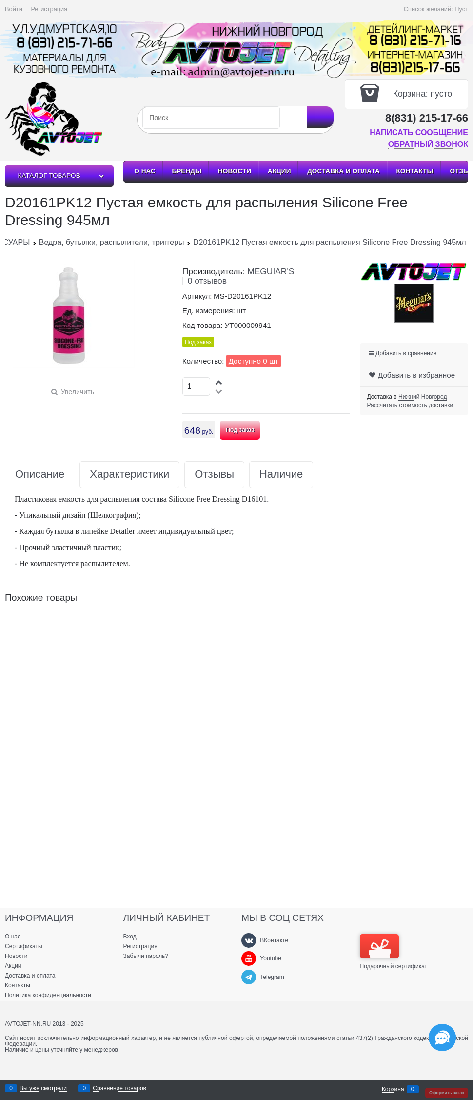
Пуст (461, 9)
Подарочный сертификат (394, 951)
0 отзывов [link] (207, 280)
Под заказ (240, 430)
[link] (422, 397)
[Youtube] (248, 958)
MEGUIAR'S (270, 271)
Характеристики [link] (129, 474)
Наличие (281, 474)
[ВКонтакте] (248, 940)
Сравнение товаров (119, 1088)
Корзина (393, 1089)
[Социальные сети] (442, 1037)
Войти (13, 9)
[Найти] (320, 117)
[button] (219, 382)
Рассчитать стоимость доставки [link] (410, 405)
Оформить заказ (446, 1092)
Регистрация (49, 9)
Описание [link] (39, 474)
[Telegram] (248, 977)
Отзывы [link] (214, 474)
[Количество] (196, 386)
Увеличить (77, 392)
